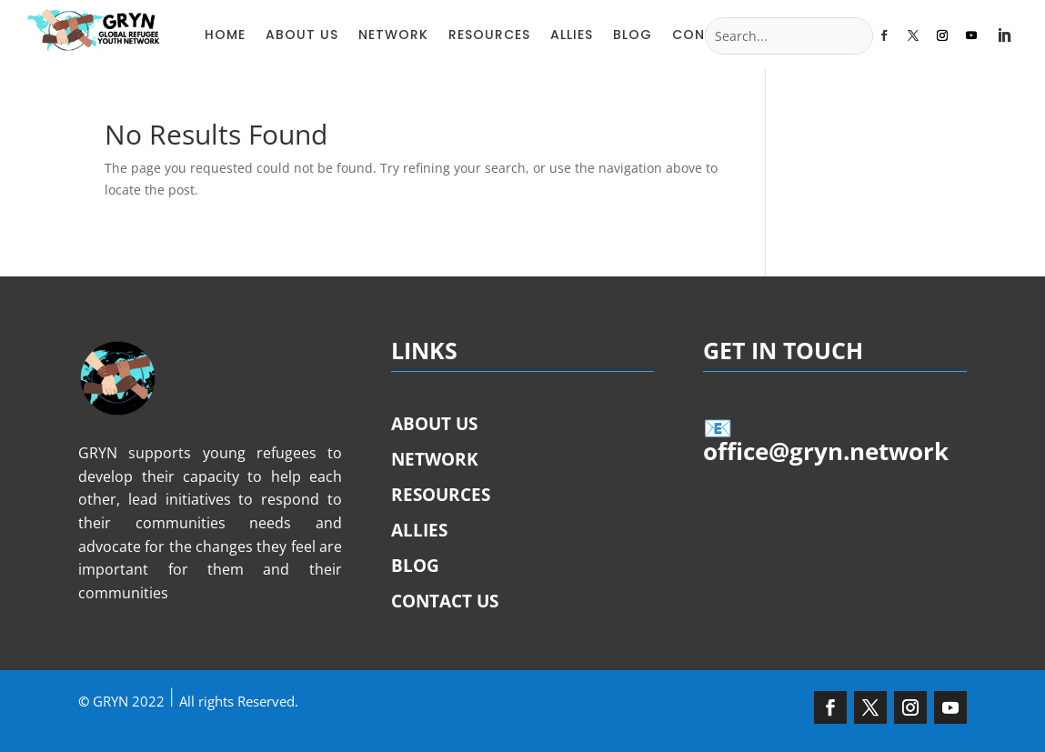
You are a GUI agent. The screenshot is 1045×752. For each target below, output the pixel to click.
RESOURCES (489, 34)
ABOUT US (302, 34)
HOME (225, 34)
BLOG (632, 34)
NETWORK (393, 34)
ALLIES (571, 34)
